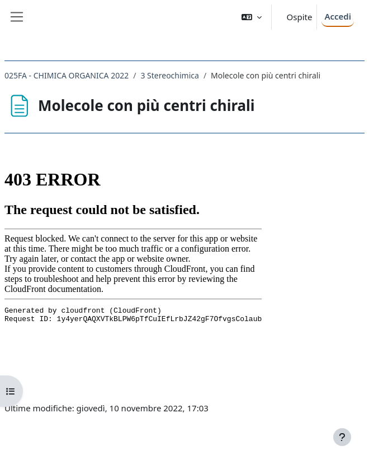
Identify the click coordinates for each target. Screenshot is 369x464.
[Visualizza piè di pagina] (342, 437)
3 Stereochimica (169, 75)
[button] (251, 17)
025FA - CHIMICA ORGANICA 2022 (66, 75)
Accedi (337, 16)
